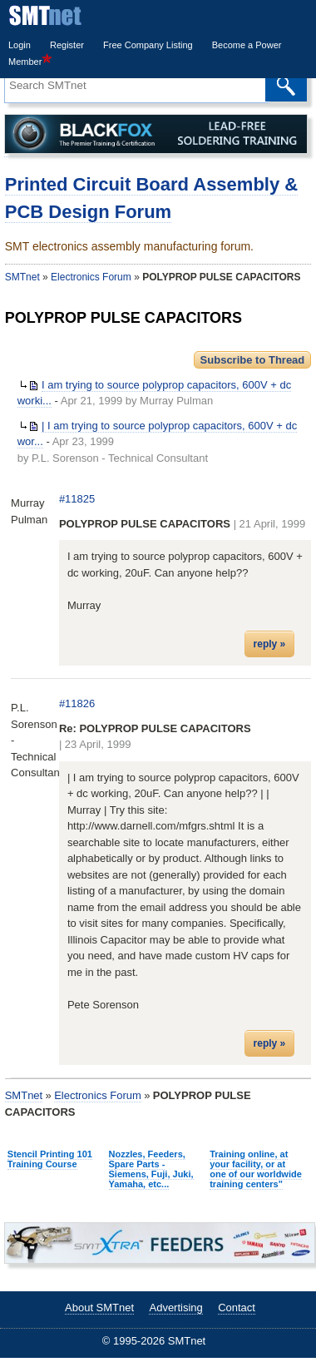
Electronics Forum (91, 277)
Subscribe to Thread (252, 360)
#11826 (77, 703)
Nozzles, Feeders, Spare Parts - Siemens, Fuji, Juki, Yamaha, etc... (151, 1169)
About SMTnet (99, 1307)
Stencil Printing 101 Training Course (49, 1159)
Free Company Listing (148, 45)
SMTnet (22, 277)
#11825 (77, 499)
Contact (236, 1307)
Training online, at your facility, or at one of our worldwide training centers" (256, 1169)
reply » (270, 644)
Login (19, 45)
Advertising (175, 1307)
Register (67, 45)
